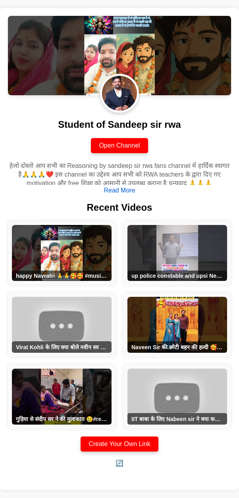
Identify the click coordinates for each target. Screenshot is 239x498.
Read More (119, 190)
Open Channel (119, 145)
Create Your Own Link (119, 443)
